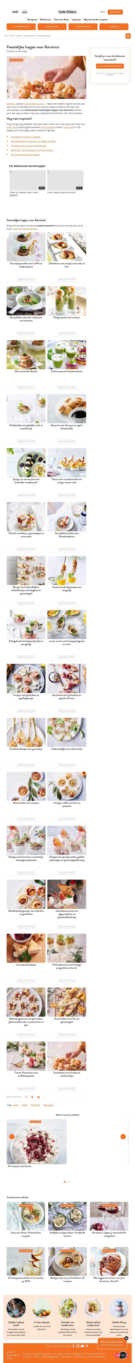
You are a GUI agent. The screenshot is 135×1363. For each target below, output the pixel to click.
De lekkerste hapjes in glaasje (25, 136)
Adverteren (80, 1356)
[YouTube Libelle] (82, 1346)
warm (9, 127)
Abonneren (67, 1356)
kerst (15, 1105)
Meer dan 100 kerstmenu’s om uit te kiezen (32, 150)
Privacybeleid (110, 75)
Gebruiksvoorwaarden (43, 1353)
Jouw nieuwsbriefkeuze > (110, 66)
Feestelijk (35, 1105)
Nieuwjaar (48, 1105)
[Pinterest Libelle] (86, 1346)
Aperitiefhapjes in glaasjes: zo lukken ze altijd (33, 141)
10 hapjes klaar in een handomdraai (28, 145)
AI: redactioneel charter (95, 1353)
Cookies (58, 1353)
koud (15, 127)
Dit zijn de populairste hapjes (25, 154)
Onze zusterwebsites (96, 1356)
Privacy (27, 1353)
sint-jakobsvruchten (34, 103)
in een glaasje (47, 127)
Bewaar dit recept (26, 279)
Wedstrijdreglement (50, 1356)
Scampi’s (11, 103)
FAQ (37, 1356)
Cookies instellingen (73, 1353)
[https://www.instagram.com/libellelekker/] (77, 1346)
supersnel (68, 127)
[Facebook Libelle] (73, 1346)
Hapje (25, 1105)
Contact (28, 1356)
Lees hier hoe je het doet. (25, 228)
